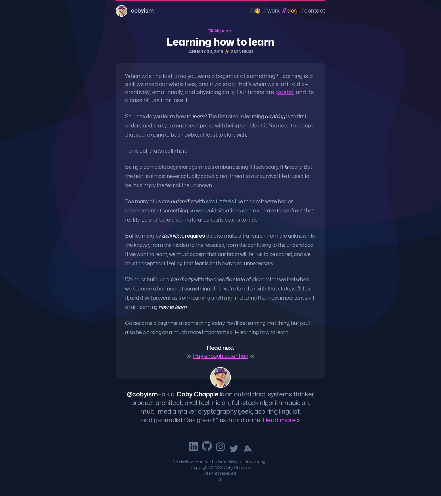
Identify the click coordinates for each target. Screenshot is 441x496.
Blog (290, 10)
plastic (284, 92)
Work (271, 10)
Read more (279, 420)
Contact (312, 10)
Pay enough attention (220, 356)
